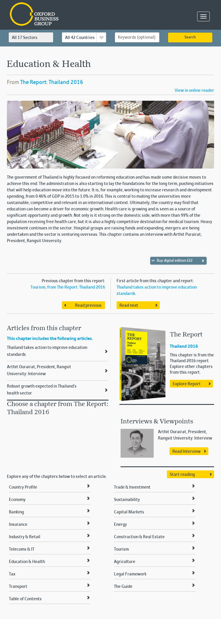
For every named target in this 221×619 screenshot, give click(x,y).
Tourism (121, 549)
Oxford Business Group (67, 14)
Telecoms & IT (21, 549)
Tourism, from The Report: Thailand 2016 (68, 287)
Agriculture (124, 562)
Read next (128, 305)
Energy (120, 524)
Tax (12, 574)
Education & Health (27, 562)
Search (190, 37)
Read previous (88, 305)
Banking (16, 512)
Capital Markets (129, 512)
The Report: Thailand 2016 (51, 82)
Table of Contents (25, 599)
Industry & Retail (24, 537)
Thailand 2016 (184, 346)
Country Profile (23, 487)
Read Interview (186, 451)
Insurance (18, 524)
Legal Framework (130, 574)
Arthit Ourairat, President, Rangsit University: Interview (39, 370)
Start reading (182, 474)
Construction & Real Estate (139, 537)
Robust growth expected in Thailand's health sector (42, 390)
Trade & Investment (132, 487)
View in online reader (194, 90)
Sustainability (127, 500)
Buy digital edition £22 (172, 260)
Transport (18, 586)
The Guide (123, 586)
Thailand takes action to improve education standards (47, 351)
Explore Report (187, 384)
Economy (17, 500)
